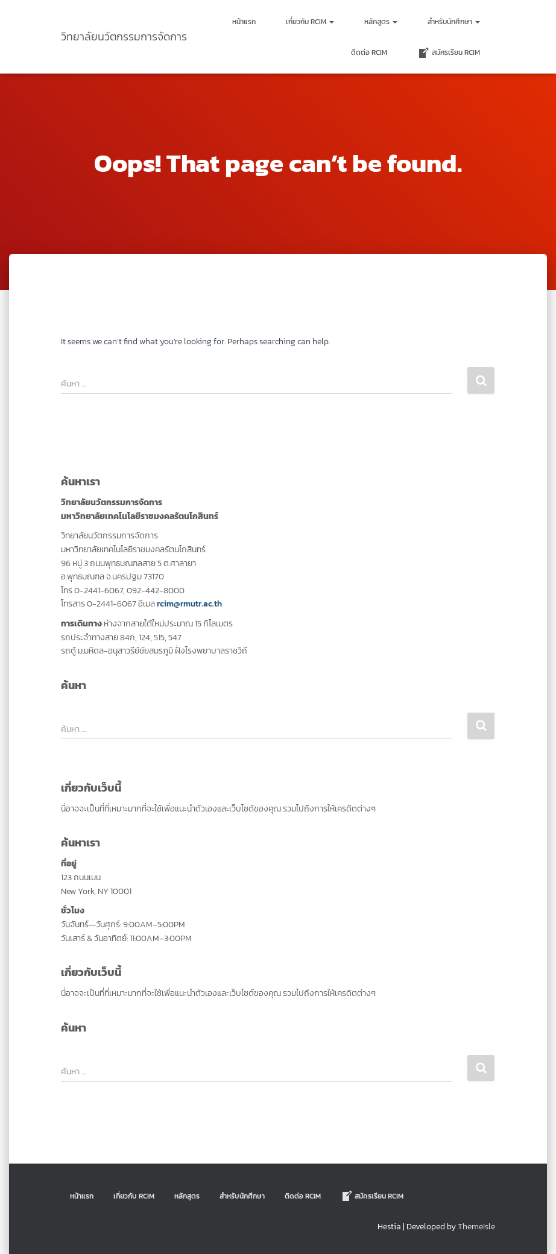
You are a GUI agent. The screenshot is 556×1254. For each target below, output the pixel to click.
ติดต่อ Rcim (369, 52)
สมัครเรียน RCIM (448, 53)
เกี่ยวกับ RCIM (310, 21)
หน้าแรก (244, 21)
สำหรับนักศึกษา (454, 21)
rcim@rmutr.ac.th (189, 603)
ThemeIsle (476, 1226)
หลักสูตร (380, 21)
